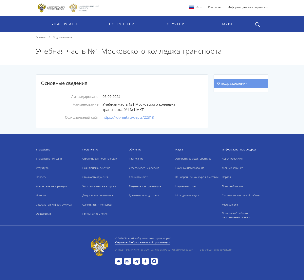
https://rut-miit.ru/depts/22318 (128, 117)
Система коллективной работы (241, 195)
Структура (42, 168)
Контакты (214, 7)
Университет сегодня (49, 158)
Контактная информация (51, 186)
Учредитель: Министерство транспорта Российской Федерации (154, 249)
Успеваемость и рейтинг (144, 168)
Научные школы (185, 186)
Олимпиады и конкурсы (97, 204)
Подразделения (62, 37)
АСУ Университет (232, 158)
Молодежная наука (187, 195)
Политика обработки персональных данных (236, 215)
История (41, 195)
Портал (226, 177)
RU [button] (195, 7)
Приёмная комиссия (94, 213)
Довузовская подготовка (97, 195)
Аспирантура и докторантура (193, 158)
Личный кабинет (232, 168)
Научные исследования (189, 168)
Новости (41, 177)
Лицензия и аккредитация (145, 186)
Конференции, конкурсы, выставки (196, 177)
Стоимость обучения (95, 177)
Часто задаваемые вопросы (99, 186)
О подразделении (232, 83)
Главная (41, 37)
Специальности (138, 177)
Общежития (43, 213)
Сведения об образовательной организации (142, 242)
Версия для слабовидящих (216, 249)
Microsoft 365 (230, 204)
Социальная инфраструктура (54, 204)
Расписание (136, 158)
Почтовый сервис (232, 186)
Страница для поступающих (99, 158)
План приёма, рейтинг (96, 168)
